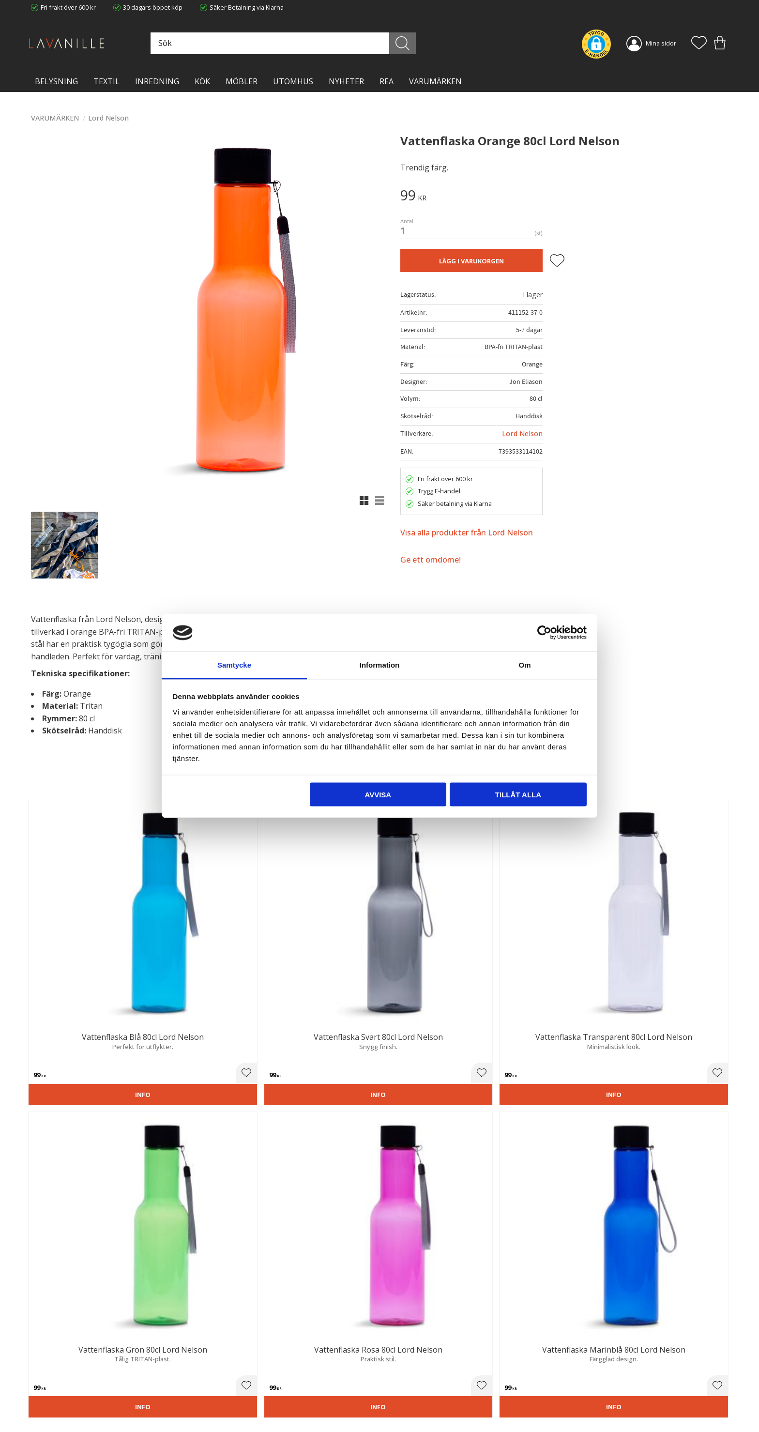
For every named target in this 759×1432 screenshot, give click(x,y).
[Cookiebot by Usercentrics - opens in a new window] (544, 632)
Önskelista (402, 1411)
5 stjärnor (75, 1043)
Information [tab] (380, 664)
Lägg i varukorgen (471, 261)
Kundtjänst (402, 1356)
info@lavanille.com (79, 1392)
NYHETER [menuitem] (346, 81)
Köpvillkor (401, 1365)
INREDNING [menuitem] (157, 81)
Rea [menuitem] (387, 81)
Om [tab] (524, 664)
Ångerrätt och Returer (241, 1365)
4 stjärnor (66, 1043)
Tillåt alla (518, 795)
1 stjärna (40, 1043)
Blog (215, 1395)
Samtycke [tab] (234, 664)
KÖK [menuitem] (202, 81)
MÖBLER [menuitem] (242, 81)
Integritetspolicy (232, 1375)
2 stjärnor (49, 1043)
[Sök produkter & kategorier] (318, 43)
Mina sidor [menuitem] (661, 43)
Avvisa (377, 795)
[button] (699, 43)
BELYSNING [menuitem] (56, 81)
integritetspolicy (623, 1244)
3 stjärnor (58, 1043)
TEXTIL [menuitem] (106, 81)
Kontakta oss (227, 1385)
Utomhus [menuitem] (293, 81)
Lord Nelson (522, 433)
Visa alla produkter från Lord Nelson (466, 532)
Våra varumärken (233, 1405)
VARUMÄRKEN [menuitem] (435, 81)
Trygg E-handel (230, 1356)
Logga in (398, 1401)
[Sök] (423, 43)
